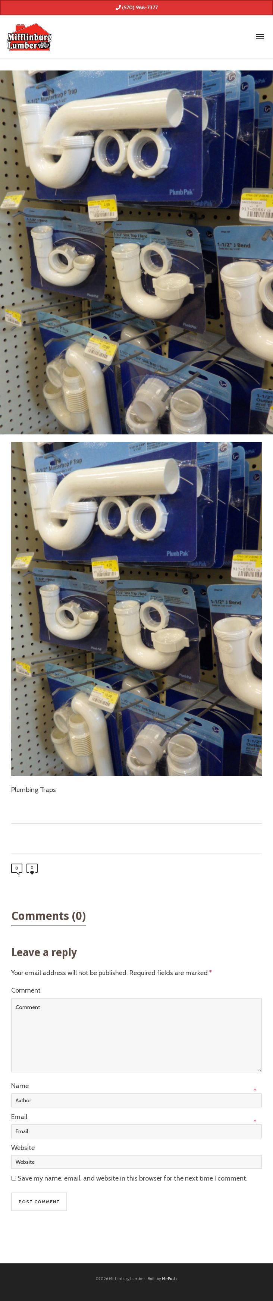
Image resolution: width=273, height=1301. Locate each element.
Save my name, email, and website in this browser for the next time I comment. (133, 1178)
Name (20, 1086)
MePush (169, 1278)
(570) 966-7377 (137, 7)
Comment (26, 990)
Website (23, 1148)
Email (19, 1117)
